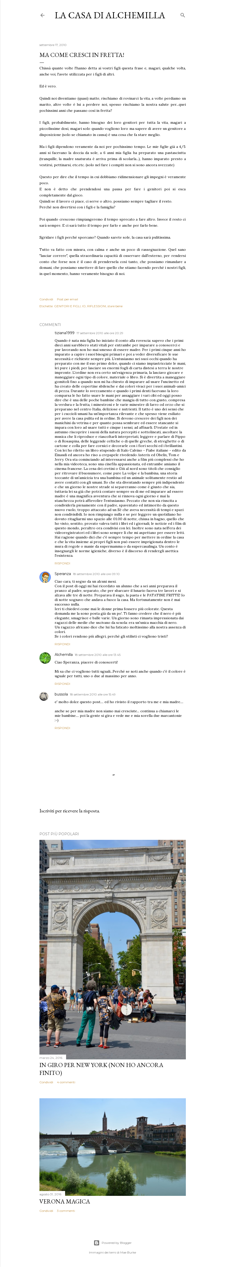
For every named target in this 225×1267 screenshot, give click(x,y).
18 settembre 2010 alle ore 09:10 (96, 574)
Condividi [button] (46, 299)
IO (84, 306)
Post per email (67, 299)
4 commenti (66, 1082)
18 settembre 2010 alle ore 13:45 (98, 655)
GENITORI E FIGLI (67, 306)
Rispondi (62, 563)
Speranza (63, 573)
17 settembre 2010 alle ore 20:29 (100, 333)
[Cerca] (183, 14)
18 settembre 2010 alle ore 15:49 (93, 694)
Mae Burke (128, 1252)
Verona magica (64, 1201)
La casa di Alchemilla (110, 15)
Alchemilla (64, 654)
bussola (61, 694)
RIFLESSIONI (96, 306)
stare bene (115, 306)
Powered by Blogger (113, 1243)
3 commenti (66, 1211)
